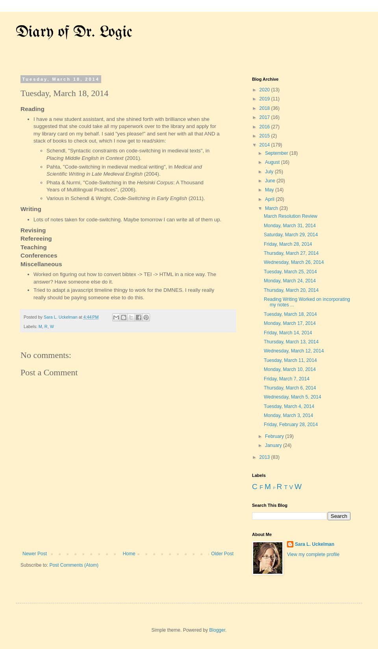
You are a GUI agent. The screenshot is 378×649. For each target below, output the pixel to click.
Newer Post (34, 553)
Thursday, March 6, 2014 (290, 388)
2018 (265, 108)
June (270, 181)
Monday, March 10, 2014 (290, 369)
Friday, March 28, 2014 (288, 244)
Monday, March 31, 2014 (290, 225)
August (273, 162)
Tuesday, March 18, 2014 (290, 314)
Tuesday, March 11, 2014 (290, 360)
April (270, 199)
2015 (265, 136)
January (274, 445)
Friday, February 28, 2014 (291, 424)
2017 (265, 117)
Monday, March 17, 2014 (290, 323)
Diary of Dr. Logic (74, 32)
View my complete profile (313, 554)
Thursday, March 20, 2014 (291, 290)
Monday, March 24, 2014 (290, 281)
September (277, 153)
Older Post (222, 553)
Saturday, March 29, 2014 (291, 234)
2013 (265, 457)
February (275, 436)
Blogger (217, 630)
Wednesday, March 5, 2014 (292, 397)
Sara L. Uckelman (314, 544)
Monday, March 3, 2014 (288, 415)
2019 (265, 99)
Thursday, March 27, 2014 (291, 253)
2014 (265, 145)
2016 (265, 127)
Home (129, 553)
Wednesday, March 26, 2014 (294, 262)
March (272, 208)
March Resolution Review (290, 216)
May (270, 190)
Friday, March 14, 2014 (288, 333)
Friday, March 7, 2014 (286, 379)
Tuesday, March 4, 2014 (289, 406)
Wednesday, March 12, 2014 (294, 351)
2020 (265, 90)
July (270, 171)
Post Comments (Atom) (73, 565)
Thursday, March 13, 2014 (291, 342)
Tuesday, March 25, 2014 (290, 271)
